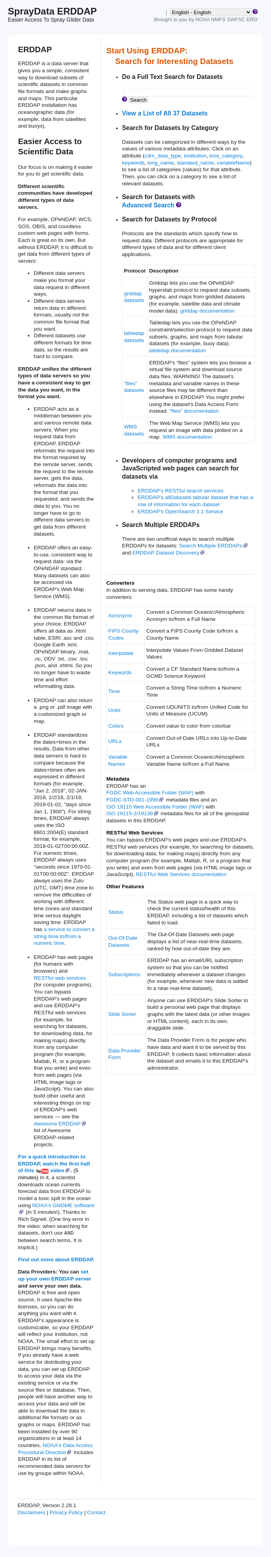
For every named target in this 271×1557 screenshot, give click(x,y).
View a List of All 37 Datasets (164, 113)
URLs (115, 741)
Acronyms (120, 615)
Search (138, 100)
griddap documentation (207, 311)
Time (114, 691)
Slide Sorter (122, 1014)
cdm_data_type (162, 156)
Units (114, 710)
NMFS (218, 19)
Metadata (117, 779)
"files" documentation (194, 411)
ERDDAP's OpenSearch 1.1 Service (180, 511)
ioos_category (225, 156)
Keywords (120, 672)
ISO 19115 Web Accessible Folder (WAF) (155, 807)
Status (116, 912)
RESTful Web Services (134, 833)
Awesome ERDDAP (60, 1124)
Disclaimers (31, 1512)
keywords (133, 163)
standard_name (195, 163)
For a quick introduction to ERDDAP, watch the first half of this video (54, 1163)
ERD (252, 19)
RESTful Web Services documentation (181, 874)
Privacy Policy (66, 1512)
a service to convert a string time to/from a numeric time (64, 936)
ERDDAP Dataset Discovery (168, 553)
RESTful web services (60, 978)
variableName (233, 163)
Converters (120, 583)
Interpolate (120, 653)
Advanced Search (148, 205)
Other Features (125, 886)
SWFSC (236, 19)
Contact (96, 1512)
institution (195, 156)
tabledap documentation (177, 350)
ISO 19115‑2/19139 (132, 813)
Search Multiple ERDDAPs (214, 546)
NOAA (202, 19)
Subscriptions (124, 974)
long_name (160, 163)
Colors (116, 726)
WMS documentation (187, 437)
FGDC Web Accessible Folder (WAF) (150, 793)
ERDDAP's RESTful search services (181, 491)
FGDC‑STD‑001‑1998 (135, 800)
